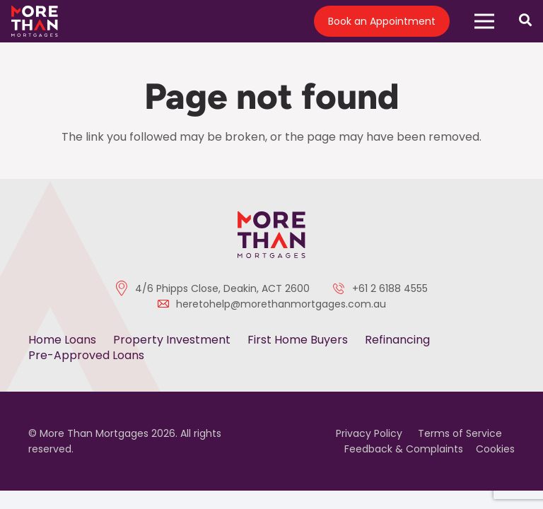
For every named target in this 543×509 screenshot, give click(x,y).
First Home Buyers (297, 340)
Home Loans (62, 340)
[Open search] (525, 21)
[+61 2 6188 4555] (342, 288)
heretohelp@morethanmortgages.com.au (281, 304)
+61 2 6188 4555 (390, 288)
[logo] (34, 21)
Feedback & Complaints (403, 449)
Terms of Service (460, 433)
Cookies (495, 449)
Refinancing (397, 340)
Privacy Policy (369, 433)
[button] (484, 21)
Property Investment (171, 340)
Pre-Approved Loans (86, 355)
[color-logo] (271, 234)
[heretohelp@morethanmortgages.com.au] (167, 304)
